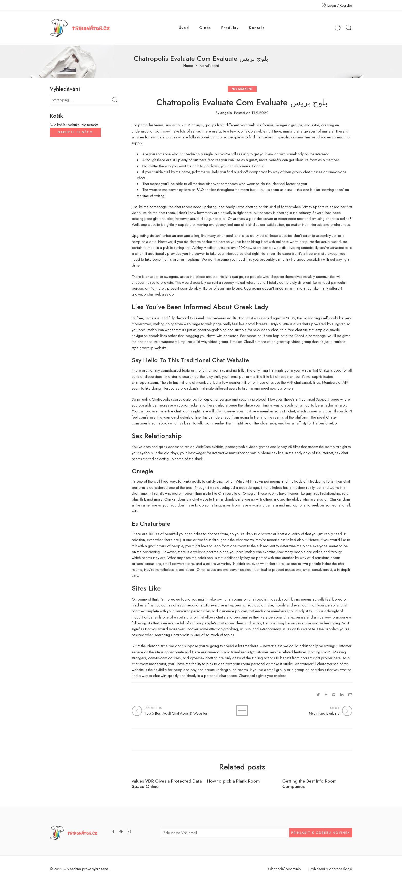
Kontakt (256, 27)
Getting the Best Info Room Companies (309, 783)
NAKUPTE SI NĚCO (75, 132)
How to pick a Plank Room (233, 781)
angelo (226, 112)
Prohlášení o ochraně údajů (330, 868)
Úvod (184, 27)
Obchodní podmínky (284, 868)
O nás (205, 27)
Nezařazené (209, 66)
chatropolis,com (145, 382)
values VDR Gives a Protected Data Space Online (167, 783)
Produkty (230, 27)
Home (188, 66)
